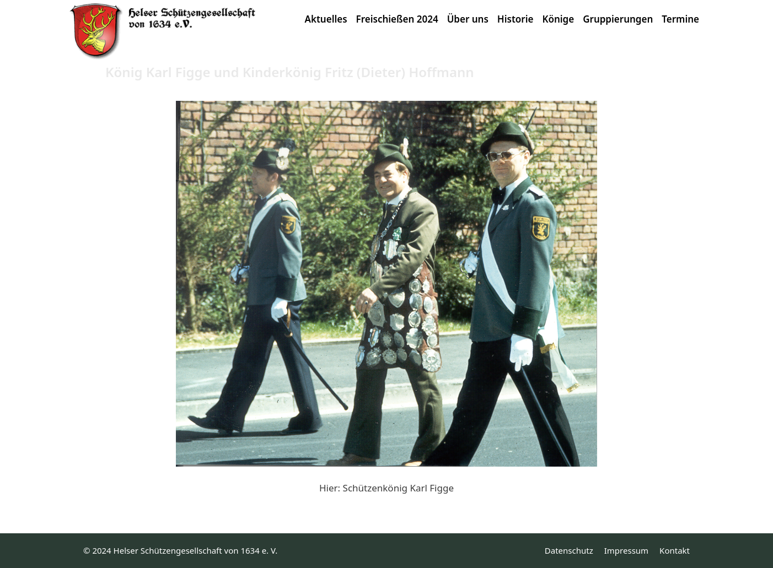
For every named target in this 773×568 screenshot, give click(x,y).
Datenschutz (569, 550)
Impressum (626, 550)
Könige (558, 19)
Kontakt (674, 550)
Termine (680, 19)
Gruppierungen (618, 19)
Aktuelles (326, 19)
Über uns (468, 19)
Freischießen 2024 (397, 19)
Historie (515, 19)
